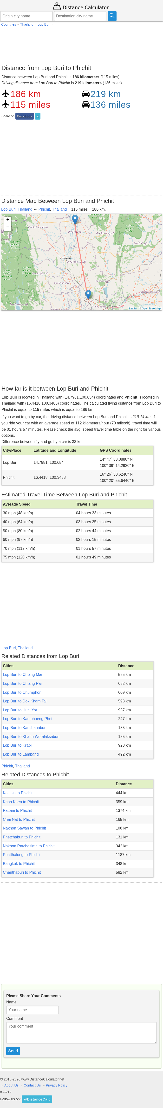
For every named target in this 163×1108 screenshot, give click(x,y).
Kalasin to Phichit (18, 793)
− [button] (7, 227)
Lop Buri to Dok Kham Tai (24, 701)
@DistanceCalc (36, 1099)
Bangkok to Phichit (19, 864)
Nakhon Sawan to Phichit (24, 828)
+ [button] (7, 220)
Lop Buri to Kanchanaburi (24, 728)
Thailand (25, 209)
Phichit (44, 209)
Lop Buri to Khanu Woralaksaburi (31, 737)
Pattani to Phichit (17, 810)
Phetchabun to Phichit (21, 837)
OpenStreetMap (151, 308)
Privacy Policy (56, 1085)
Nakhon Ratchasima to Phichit (28, 846)
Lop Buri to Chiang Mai (22, 674)
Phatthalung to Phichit (21, 855)
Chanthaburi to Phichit (22, 872)
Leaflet (133, 308)
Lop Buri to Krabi (17, 745)
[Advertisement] (81, 44)
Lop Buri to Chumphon (22, 692)
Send (13, 1051)
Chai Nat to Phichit (19, 819)
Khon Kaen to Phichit (21, 802)
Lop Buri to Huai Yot (20, 710)
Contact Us (32, 1085)
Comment (14, 1018)
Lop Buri (8, 209)
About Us (11, 1085)
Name (11, 1002)
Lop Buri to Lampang (21, 754)
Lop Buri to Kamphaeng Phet (27, 719)
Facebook (24, 116)
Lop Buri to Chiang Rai (22, 683)
